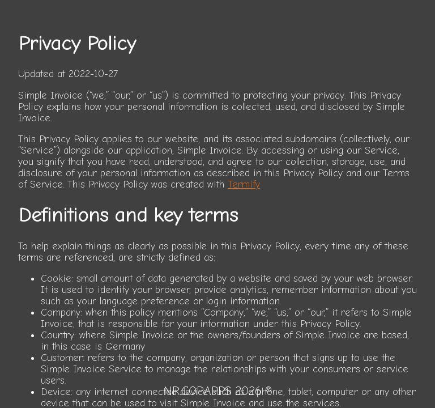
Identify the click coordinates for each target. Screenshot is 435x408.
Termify (244, 184)
